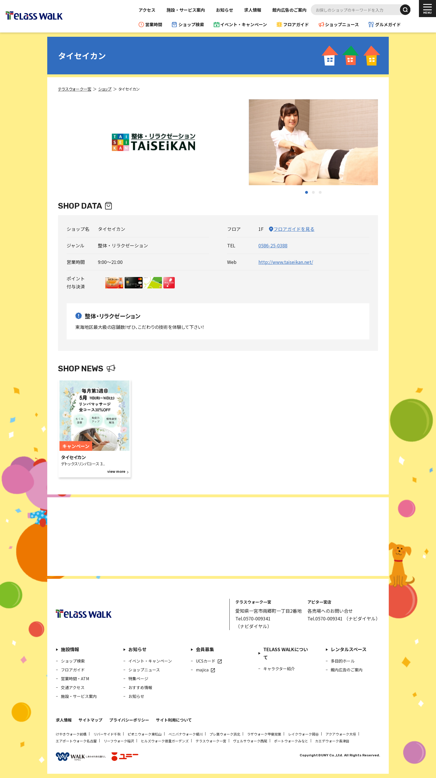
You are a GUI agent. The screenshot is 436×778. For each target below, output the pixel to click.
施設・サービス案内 (185, 10)
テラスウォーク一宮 (211, 740)
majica (202, 670)
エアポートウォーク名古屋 (76, 740)
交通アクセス (73, 687)
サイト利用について (174, 720)
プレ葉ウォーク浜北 (224, 734)
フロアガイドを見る (293, 228)
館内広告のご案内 (289, 10)
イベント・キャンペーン (243, 24)
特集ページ (138, 678)
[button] (306, 192)
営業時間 (153, 24)
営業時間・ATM (75, 678)
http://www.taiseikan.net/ (285, 261)
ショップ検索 (191, 24)
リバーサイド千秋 (107, 734)
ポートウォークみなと (291, 740)
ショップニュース (342, 24)
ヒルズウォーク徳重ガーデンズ (165, 740)
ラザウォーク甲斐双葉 (264, 734)
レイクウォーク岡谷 (303, 734)
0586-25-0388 (272, 245)
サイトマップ (90, 720)
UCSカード (205, 661)
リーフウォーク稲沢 (119, 740)
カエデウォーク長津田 (332, 740)
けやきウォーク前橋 (71, 734)
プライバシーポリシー (129, 720)
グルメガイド (388, 24)
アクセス (147, 10)
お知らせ (224, 10)
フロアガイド (296, 24)
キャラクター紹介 (279, 668)
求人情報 (252, 10)
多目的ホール (343, 661)
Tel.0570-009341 (253, 618)
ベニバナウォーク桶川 (185, 734)
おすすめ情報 (140, 687)
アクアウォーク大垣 (341, 734)
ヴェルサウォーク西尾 (250, 740)
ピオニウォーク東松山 (144, 734)
